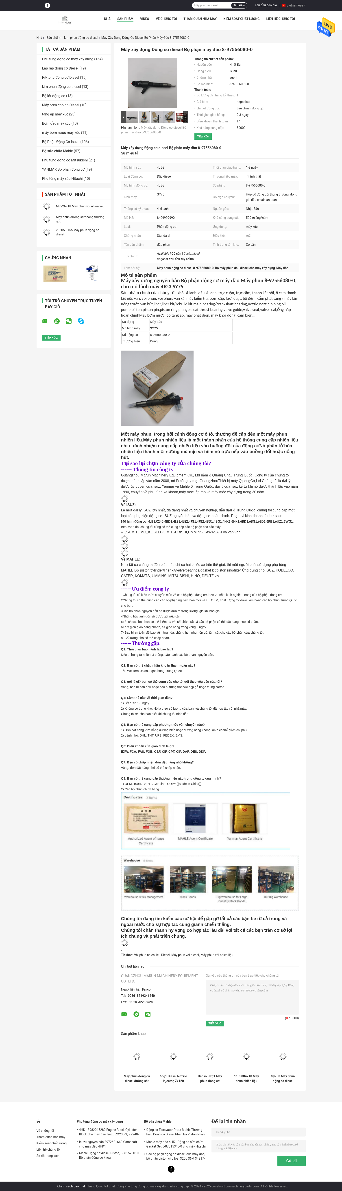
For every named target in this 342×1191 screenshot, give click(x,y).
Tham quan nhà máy (200, 19)
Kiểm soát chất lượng (241, 19)
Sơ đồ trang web (48, 1156)
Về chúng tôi (166, 19)
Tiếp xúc (203, 136)
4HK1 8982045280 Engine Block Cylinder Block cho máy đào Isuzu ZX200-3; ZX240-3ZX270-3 (109, 1132)
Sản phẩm (125, 19)
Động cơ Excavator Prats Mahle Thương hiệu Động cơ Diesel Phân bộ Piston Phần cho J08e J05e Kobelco (175, 1132)
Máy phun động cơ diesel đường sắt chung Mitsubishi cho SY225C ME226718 (137, 1078)
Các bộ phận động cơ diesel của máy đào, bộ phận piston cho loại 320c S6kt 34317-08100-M (175, 1157)
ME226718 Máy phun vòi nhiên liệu (80, 206)
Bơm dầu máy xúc (56, 123)
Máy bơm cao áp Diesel (60, 105)
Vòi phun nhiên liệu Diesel (152, 955)
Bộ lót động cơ (53, 96)
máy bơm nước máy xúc (61, 132)
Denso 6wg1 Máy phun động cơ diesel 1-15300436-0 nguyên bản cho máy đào (210, 1078)
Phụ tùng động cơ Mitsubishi (65, 160)
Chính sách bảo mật (71, 1186)
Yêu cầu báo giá (266, 5)
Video (144, 19)
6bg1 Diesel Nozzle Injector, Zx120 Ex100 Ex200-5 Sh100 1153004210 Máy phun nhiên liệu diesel (173, 1078)
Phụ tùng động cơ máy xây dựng (67, 59)
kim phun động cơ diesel (81, 37)
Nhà (107, 19)
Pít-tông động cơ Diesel (60, 77)
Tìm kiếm (239, 5)
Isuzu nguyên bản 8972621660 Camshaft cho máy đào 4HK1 (108, 1144)
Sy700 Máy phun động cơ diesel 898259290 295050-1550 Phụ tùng (283, 1078)
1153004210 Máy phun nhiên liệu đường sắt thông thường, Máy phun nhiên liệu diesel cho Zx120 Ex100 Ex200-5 (246, 1078)
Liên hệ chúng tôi (280, 19)
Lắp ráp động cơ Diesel (60, 68)
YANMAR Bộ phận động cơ (63, 169)
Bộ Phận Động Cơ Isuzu (61, 142)
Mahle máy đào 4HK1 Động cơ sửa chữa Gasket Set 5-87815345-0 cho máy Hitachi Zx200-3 (176, 1145)
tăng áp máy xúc (55, 114)
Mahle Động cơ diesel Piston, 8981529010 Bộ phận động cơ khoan (109, 1155)
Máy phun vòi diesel (185, 955)
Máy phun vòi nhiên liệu (217, 955)
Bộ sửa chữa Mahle (57, 151)
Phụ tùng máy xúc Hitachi (62, 178)
